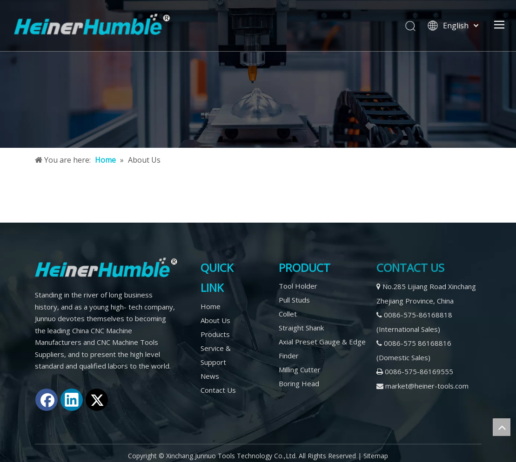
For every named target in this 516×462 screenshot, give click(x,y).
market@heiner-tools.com (427, 385)
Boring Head (299, 383)
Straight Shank (301, 327)
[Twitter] (97, 400)
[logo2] (106, 267)
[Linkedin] (71, 400)
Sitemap (375, 455)
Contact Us (218, 390)
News (210, 376)
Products (215, 334)
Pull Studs (294, 299)
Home (211, 306)
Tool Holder (298, 285)
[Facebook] (46, 400)
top (501, 427)
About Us (215, 320)
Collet (288, 313)
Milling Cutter (300, 369)
